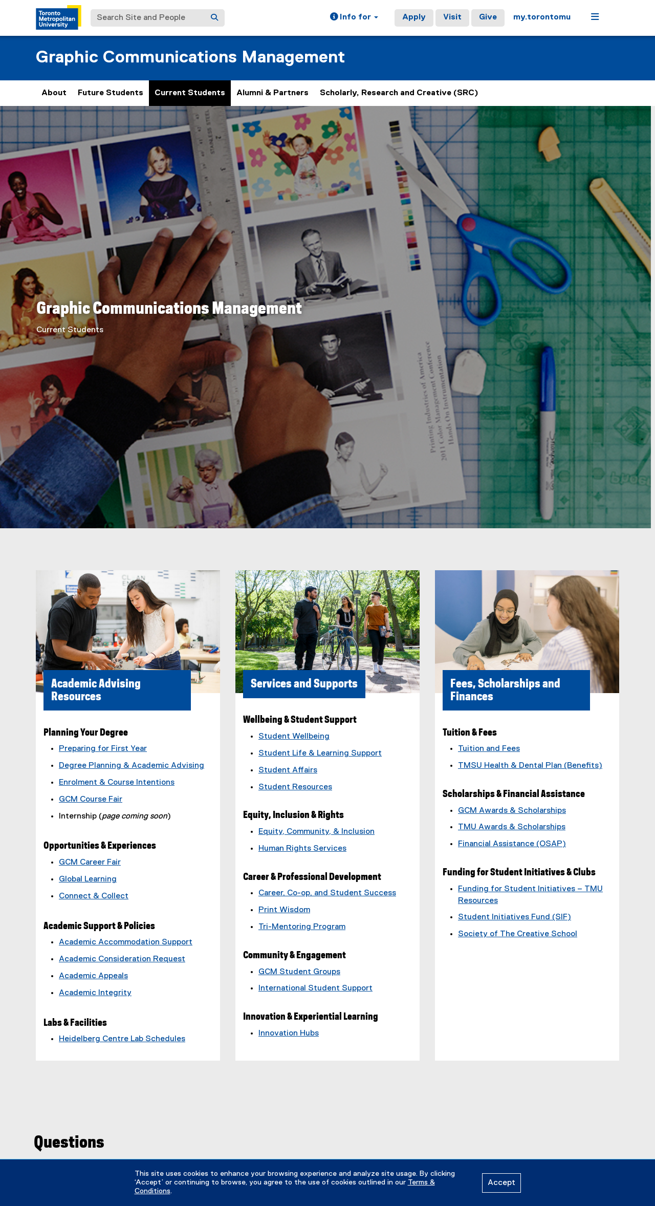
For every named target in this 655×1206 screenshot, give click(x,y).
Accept (501, 1183)
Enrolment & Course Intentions (116, 783)
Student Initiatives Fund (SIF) (514, 917)
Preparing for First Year (103, 749)
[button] (354, 18)
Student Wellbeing (294, 737)
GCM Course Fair (90, 799)
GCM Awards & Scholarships (512, 811)
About (54, 93)
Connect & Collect (93, 896)
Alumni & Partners (272, 93)
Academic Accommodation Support (125, 942)
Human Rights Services (302, 849)
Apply (414, 17)
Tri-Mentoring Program (301, 927)
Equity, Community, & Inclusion (316, 832)
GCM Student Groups (299, 972)
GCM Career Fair (90, 862)
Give (488, 17)
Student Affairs (287, 770)
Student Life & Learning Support (320, 753)
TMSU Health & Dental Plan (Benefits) (530, 766)
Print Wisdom (284, 910)
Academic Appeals (93, 976)
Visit (452, 17)
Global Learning (88, 879)
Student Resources (295, 787)
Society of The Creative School (517, 934)
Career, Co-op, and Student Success (327, 893)
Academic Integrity (95, 993)
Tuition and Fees (489, 749)
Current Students (190, 93)
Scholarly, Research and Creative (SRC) (399, 93)
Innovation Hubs (288, 1033)
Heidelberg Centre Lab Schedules (122, 1039)
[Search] (214, 18)
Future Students (110, 93)
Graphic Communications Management (190, 57)
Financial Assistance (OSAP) (512, 844)
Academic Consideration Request (122, 959)
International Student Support (315, 988)
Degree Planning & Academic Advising (131, 766)
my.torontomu (542, 17)
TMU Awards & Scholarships (511, 827)
